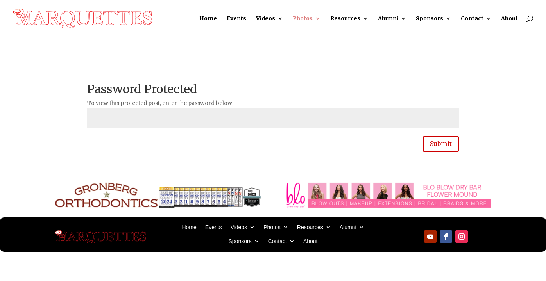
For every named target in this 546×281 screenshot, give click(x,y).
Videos (265, 19)
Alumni (388, 19)
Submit (441, 144)
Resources (345, 19)
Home (208, 19)
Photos (303, 19)
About (509, 19)
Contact (472, 19)
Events (236, 19)
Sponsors (429, 19)
